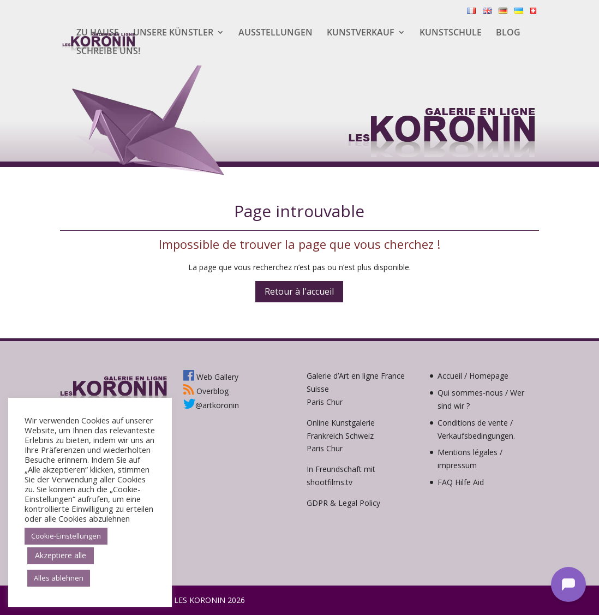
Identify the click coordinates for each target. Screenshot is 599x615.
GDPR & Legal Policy (343, 503)
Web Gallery (210, 377)
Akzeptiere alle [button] (60, 555)
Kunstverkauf (360, 33)
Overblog (206, 391)
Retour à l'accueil (299, 291)
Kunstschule (451, 33)
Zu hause (97, 33)
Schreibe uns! (108, 52)
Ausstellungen (275, 33)
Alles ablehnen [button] (58, 578)
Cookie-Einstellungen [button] (66, 536)
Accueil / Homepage (473, 376)
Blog (508, 33)
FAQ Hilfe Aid (461, 482)
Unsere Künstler (173, 33)
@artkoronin (211, 405)
